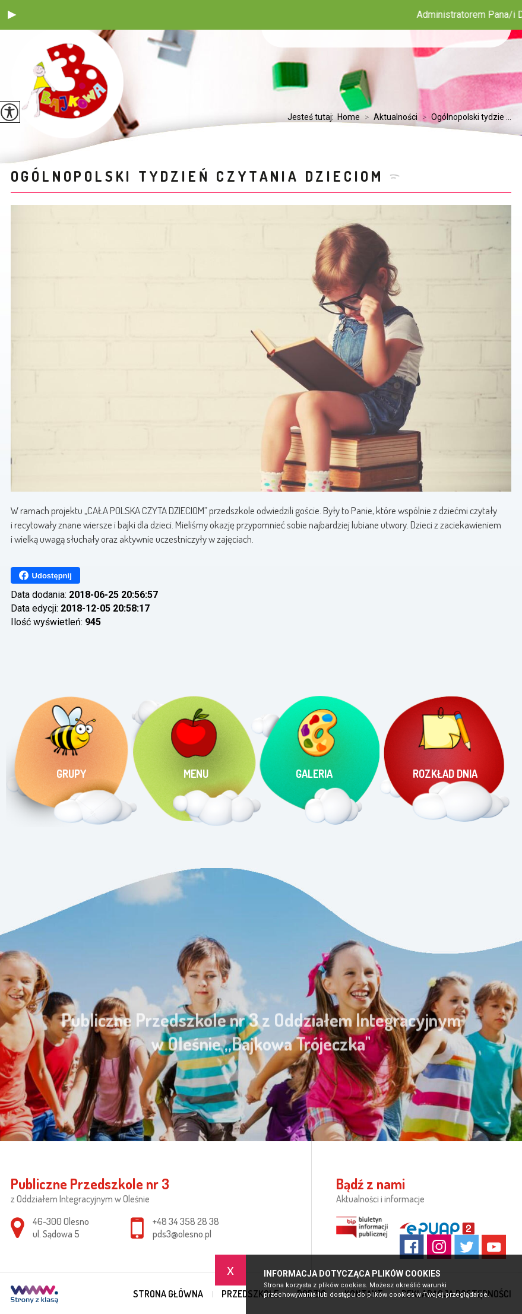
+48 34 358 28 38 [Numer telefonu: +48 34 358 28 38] (186, 1221)
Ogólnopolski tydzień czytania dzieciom (197, 176)
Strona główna (168, 1294)
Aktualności (388, 117)
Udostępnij (45, 575)
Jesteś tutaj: (312, 117)
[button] (12, 15)
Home (348, 117)
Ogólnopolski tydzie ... (464, 117)
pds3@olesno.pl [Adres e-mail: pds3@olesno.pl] (182, 1234)
